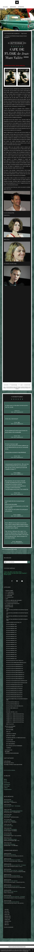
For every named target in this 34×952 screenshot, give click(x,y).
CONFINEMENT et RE (9, 609)
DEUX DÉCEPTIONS (8, 829)
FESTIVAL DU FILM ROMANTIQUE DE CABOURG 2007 (16, 684)
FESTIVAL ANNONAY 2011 (11, 636)
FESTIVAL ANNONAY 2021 (11, 656)
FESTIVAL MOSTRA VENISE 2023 (12, 708)
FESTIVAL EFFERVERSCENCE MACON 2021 (14, 688)
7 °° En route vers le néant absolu (11, 606)
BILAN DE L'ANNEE (9, 733)
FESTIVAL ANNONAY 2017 (11, 648)
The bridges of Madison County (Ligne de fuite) (13, 768)
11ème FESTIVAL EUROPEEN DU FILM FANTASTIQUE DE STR (17, 618)
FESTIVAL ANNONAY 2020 (11, 654)
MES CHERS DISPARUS (10, 747)
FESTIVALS (7, 612)
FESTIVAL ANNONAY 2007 (11, 628)
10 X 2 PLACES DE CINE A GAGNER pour (12, 33)
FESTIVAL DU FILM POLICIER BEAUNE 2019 (14, 674)
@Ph (19, 426)
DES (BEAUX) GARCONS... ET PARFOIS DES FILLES (15, 741)
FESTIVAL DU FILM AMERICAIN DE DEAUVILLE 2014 (16, 666)
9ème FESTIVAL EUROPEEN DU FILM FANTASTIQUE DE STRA (17, 624)
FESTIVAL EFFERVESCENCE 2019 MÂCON (14, 692)
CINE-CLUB (8, 735)
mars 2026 (7, 915)
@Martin (5, 864)
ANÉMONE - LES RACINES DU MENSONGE (13, 815)
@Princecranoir (7, 879)
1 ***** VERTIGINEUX (9, 596)
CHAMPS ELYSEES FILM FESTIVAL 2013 (13, 626)
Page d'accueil (24, 33)
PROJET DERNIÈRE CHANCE (10, 843)
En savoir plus (25, 950)
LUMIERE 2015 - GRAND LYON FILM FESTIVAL (15, 718)
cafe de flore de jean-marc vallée (13, 391)
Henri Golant (6, 790)
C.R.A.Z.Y (6, 152)
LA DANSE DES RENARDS (9, 824)
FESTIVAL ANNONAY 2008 (11, 630)
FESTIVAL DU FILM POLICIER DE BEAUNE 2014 (15, 676)
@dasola (5, 885)
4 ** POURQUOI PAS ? (9, 601)
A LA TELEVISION (9, 731)
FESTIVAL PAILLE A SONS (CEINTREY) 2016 (14, 710)
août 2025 (7, 927)
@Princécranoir (7, 869)
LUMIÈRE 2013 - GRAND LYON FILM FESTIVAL (15, 724)
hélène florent (17, 392)
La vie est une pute (8, 754)
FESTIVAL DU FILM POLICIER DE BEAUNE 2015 (15, 678)
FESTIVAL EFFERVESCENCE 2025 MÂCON (14, 696)
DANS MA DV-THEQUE (10, 739)
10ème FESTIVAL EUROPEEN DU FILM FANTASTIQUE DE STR (17, 614)
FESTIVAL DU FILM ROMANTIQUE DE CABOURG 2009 (16, 686)
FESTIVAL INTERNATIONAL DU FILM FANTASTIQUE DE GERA (16, 703)
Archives (13, 6)
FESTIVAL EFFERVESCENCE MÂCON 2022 (14, 700)
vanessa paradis (24, 391)
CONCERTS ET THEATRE (11, 737)
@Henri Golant (7, 890)
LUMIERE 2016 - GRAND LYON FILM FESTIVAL (15, 720)
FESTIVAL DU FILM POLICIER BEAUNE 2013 (14, 670)
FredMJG (19, 518)
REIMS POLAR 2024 (10, 728)
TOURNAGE (8, 751)
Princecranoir (6, 900)
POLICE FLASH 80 (8, 838)
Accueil (5, 6)
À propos (21, 6)
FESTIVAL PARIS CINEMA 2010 (12, 712)
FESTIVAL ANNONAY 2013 (11, 640)
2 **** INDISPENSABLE (13, 389)
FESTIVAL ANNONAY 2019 (11, 652)
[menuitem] (5, 7)
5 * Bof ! (6, 602)
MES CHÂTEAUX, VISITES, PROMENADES (14, 749)
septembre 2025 (8, 925)
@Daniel (5, 858)
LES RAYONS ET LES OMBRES (10, 833)
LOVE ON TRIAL (7, 820)
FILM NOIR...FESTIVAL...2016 (11, 716)
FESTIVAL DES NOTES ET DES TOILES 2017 (14, 664)
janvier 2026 (7, 918)
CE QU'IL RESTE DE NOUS (9, 848)
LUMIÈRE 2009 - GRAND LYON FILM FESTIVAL (15, 722)
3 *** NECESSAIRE (8, 599)
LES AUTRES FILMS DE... (11, 745)
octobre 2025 (7, 923)
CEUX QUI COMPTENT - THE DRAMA (12, 810)
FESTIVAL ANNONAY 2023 (11, 658)
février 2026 (7, 916)
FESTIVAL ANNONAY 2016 (11, 646)
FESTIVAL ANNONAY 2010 (11, 634)
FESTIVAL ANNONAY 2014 (11, 642)
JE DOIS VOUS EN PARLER (10, 730)
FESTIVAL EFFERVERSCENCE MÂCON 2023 (14, 690)
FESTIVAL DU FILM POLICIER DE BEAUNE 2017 (15, 682)
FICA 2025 (8, 714)
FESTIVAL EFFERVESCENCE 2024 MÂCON (14, 694)
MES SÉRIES (7, 755)
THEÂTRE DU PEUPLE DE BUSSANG (12, 757)
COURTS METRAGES (9, 610)
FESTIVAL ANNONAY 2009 (11, 632)
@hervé (18, 476)
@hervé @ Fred (19, 545)
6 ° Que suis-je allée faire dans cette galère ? (13, 604)
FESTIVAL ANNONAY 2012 (11, 638)
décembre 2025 (8, 920)
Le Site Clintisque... (7, 765)
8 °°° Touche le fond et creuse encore (12, 607)
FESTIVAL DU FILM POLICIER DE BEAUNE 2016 (15, 680)
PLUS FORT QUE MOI (8, 805)
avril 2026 (7, 913)
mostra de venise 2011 (26, 392)
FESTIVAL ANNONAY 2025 (11, 662)
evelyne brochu (10, 392)
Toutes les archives (8, 931)
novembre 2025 (8, 922)
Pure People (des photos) (9, 766)
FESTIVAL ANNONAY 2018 (11, 650)
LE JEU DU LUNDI (9, 743)
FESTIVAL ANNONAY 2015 (11, 644)
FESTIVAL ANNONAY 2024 (11, 660)
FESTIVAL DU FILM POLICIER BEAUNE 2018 (14, 672)
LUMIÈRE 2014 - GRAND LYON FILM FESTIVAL (15, 726)
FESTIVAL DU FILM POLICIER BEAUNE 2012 (14, 668)
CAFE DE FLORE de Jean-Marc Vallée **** (17, 55)
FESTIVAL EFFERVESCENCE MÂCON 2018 (14, 698)
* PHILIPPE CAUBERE (9, 594)
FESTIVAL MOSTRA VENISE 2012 (12, 706)
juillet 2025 (7, 928)
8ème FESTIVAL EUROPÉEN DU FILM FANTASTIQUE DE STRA (17, 621)
